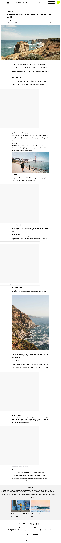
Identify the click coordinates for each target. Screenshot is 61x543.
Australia (49, 529)
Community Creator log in (22, 530)
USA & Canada (43, 529)
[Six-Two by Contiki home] (2, 2)
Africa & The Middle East (37, 534)
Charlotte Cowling (15, 517)
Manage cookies (20, 532)
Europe (34, 529)
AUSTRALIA (19, 472)
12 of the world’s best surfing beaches (39, 513)
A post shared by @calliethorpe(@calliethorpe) (20, 225)
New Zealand (35, 532)
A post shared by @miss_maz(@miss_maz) (19, 129)
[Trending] (58, 2)
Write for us (19, 529)
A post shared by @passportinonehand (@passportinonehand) (19, 284)
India (13, 177)
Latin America (42, 532)
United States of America (19, 145)
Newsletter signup (21, 531)
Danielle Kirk (10, 20)
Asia (38, 529)
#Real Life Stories (14, 516)
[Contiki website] (19, 523)
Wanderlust (10, 11)
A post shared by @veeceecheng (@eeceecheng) (19, 466)
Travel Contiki (38, 2)
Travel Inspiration (20, 2)
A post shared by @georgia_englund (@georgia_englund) (19, 411)
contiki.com (20, 536)
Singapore (14, 80)
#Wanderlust (33, 516)
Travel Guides (29, 2)
